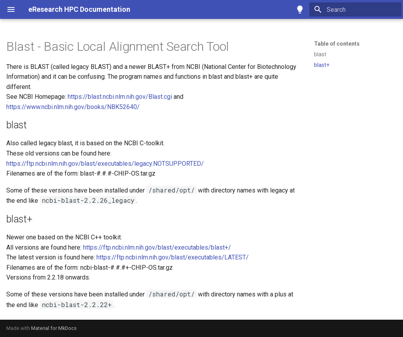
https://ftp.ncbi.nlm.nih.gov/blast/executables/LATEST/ (172, 257)
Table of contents (337, 44)
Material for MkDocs (54, 328)
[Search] (355, 9)
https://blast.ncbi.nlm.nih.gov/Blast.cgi (120, 96)
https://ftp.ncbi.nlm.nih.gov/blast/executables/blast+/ (157, 247)
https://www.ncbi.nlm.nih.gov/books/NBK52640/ (73, 107)
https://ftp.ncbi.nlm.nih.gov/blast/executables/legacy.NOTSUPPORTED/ (105, 163)
